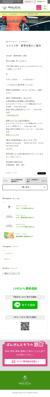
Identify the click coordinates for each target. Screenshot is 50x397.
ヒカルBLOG (23, 41)
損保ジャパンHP (12, 135)
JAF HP (9, 149)
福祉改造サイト (29, 1)
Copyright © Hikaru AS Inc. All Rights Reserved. (25, 392)
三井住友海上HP (12, 115)
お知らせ (7, 259)
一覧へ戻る (25, 187)
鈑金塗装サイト (41, 1)
